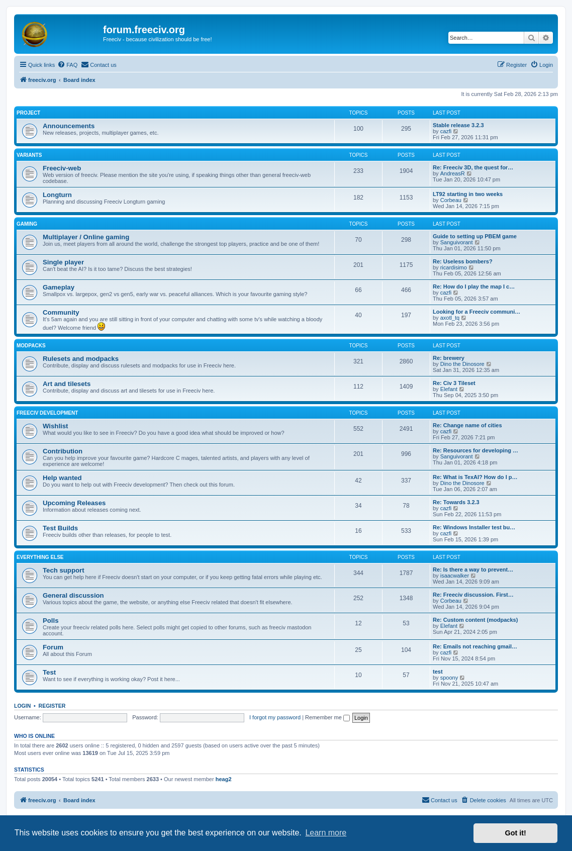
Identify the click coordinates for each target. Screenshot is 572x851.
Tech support (63, 570)
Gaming (27, 224)
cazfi (446, 131)
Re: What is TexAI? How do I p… (475, 477)
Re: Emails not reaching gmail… (475, 646)
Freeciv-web (62, 168)
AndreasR (452, 173)
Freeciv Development (47, 413)
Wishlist (55, 426)
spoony (449, 678)
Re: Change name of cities (467, 425)
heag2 (224, 779)
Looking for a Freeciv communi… (476, 312)
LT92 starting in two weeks (468, 194)
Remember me (327, 717)
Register (52, 706)
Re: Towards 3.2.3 (456, 502)
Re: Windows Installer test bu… (474, 527)
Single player (63, 262)
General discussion (73, 595)
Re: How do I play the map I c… (474, 286)
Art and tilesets (66, 384)
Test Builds (60, 528)
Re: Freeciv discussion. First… (473, 595)
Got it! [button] (515, 833)
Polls (51, 620)
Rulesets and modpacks (81, 358)
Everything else (40, 557)
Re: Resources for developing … (475, 450)
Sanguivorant (456, 242)
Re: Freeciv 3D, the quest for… (473, 167)
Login (22, 706)
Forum (53, 647)
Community (61, 312)
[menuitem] (67, 65)
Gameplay (58, 287)
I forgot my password (275, 717)
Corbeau (450, 200)
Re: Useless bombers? (463, 261)
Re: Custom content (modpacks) (475, 620)
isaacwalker (454, 576)
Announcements (68, 126)
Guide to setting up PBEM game (475, 236)
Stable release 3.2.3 (458, 125)
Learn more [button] (325, 832)
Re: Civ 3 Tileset (454, 383)
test (438, 672)
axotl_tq (450, 318)
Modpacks (31, 345)
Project (28, 113)
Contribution (62, 451)
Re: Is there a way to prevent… (473, 569)
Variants (29, 155)
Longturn (57, 195)
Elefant (448, 389)
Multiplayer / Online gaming (86, 237)
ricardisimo (453, 267)
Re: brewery (448, 358)
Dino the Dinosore (462, 364)
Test (49, 672)
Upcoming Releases (74, 503)
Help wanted (62, 478)
